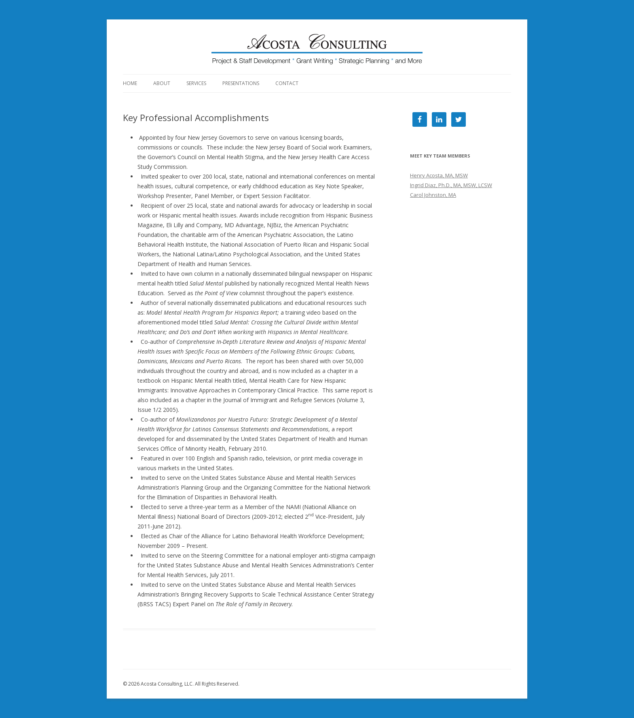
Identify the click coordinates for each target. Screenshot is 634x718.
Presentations (240, 83)
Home (130, 83)
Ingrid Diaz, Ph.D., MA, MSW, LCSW (451, 185)
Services (196, 83)
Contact (286, 83)
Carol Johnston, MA (433, 194)
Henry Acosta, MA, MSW (439, 175)
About (161, 83)
